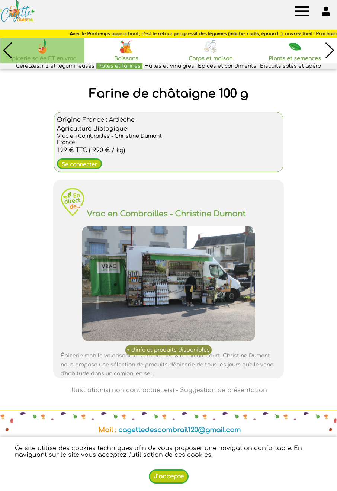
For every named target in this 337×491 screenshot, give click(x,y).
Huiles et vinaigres (169, 66)
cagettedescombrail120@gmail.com (179, 430)
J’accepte (169, 476)
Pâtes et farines (119, 66)
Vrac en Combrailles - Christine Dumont (166, 213)
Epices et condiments (227, 66)
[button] (329, 50)
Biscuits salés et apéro (290, 66)
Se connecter (79, 164)
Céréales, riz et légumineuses (55, 66)
